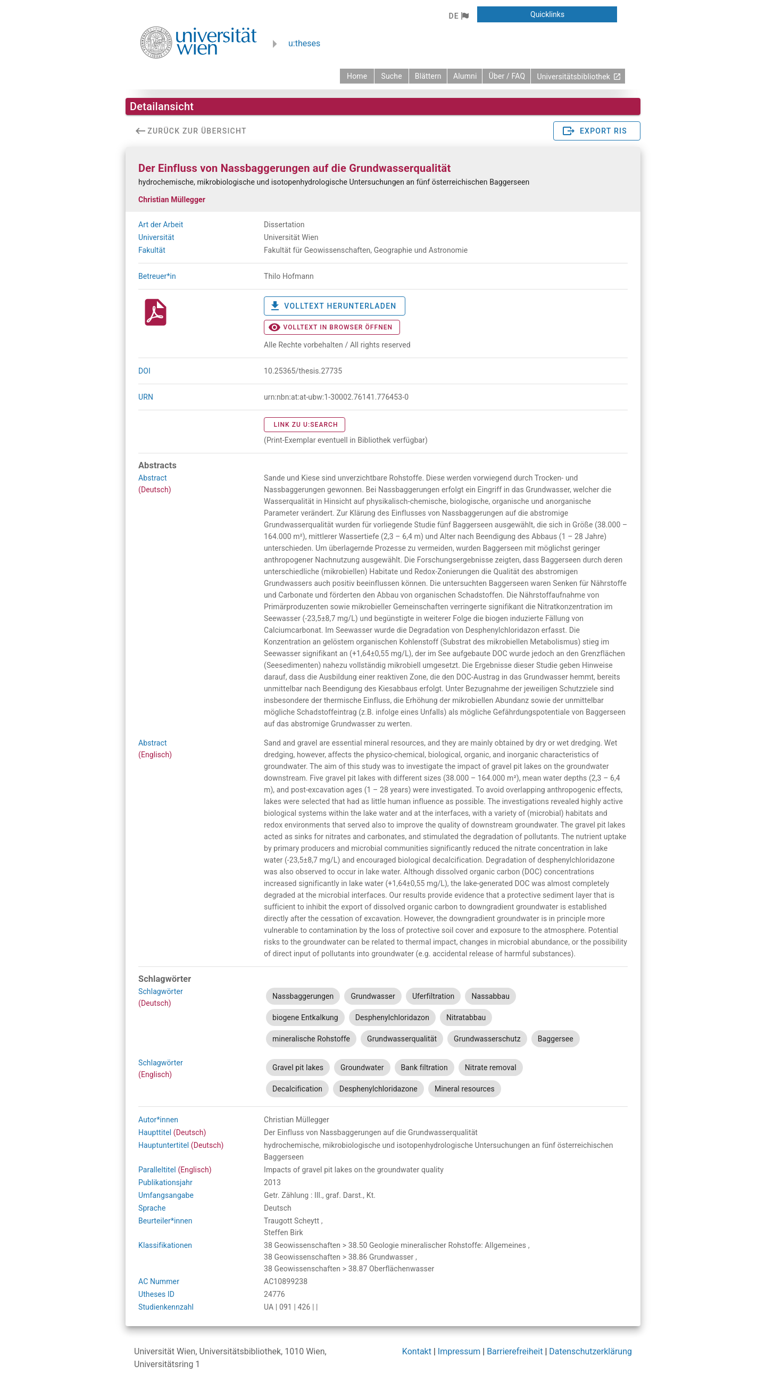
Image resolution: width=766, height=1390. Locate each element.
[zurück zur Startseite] (357, 76)
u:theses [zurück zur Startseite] (304, 43)
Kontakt (416, 1351)
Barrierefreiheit (515, 1351)
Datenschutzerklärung (590, 1351)
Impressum (459, 1351)
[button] (458, 16)
